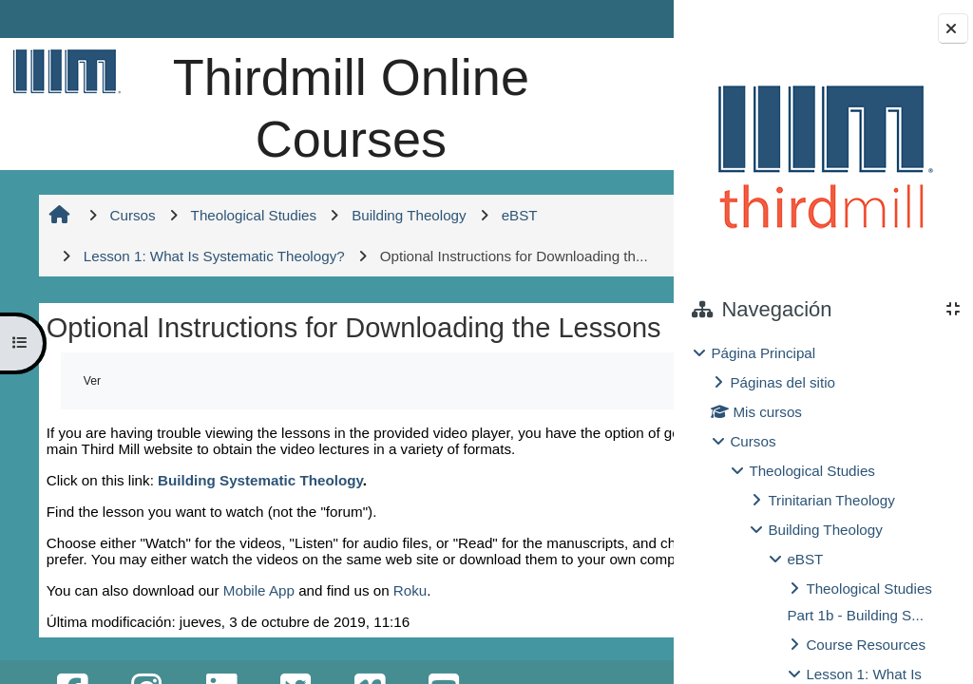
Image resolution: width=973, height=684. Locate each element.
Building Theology (825, 530)
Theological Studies (812, 471)
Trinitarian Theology (831, 500)
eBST (805, 559)
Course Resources (865, 644)
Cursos (752, 441)
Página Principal (763, 353)
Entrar (620, 18)
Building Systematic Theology (258, 591)
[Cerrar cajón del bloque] (953, 28)
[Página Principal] (64, 71)
